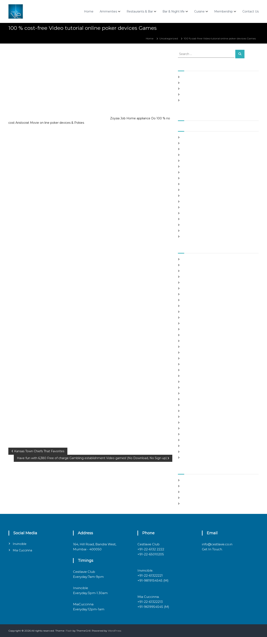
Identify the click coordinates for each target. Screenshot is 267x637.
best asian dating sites (195, 259)
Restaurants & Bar (140, 11)
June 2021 (188, 154)
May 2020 (188, 230)
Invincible (19, 544)
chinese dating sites (194, 300)
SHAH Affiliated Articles (196, 77)
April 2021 (188, 166)
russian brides (190, 422)
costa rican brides (192, 305)
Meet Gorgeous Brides (196, 399)
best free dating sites (195, 265)
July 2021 (187, 149)
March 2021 (189, 172)
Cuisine (199, 11)
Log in (186, 486)
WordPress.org (191, 503)
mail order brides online (197, 387)
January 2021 (190, 184)
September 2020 (193, 207)
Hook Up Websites (193, 346)
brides (186, 282)
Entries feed (189, 491)
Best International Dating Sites (201, 270)
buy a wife (188, 288)
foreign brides (190, 323)
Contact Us (250, 11)
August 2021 (189, 143)
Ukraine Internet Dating (197, 445)
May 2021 (188, 160)
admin (47, 55)
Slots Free (188, 94)
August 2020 (190, 213)
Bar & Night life (173, 11)
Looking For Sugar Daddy (197, 375)
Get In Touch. (212, 549)
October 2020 (191, 201)
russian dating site (193, 428)
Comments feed (192, 497)
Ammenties (108, 11)
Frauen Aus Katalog (194, 340)
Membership (223, 11)
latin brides (189, 364)
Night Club (188, 405)
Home (88, 11)
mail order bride (192, 381)
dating (186, 311)
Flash (69, 630)
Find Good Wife (191, 317)
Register (187, 480)
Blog (185, 276)
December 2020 (192, 189)
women (187, 457)
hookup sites (190, 352)
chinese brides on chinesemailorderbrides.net (210, 294)
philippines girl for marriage (199, 416)
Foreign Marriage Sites (196, 329)
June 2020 (189, 224)
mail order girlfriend (194, 393)
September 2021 (192, 137)
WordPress (114, 630)
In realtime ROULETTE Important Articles (207, 88)
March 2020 (189, 236)
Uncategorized (168, 38)
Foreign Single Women (196, 335)
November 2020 (192, 195)
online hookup (191, 410)
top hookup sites (192, 440)
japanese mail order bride (198, 358)
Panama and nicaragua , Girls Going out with (210, 82)
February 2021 (191, 178)
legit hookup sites (193, 370)
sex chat (187, 434)
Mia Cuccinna (22, 550)
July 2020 (188, 219)
